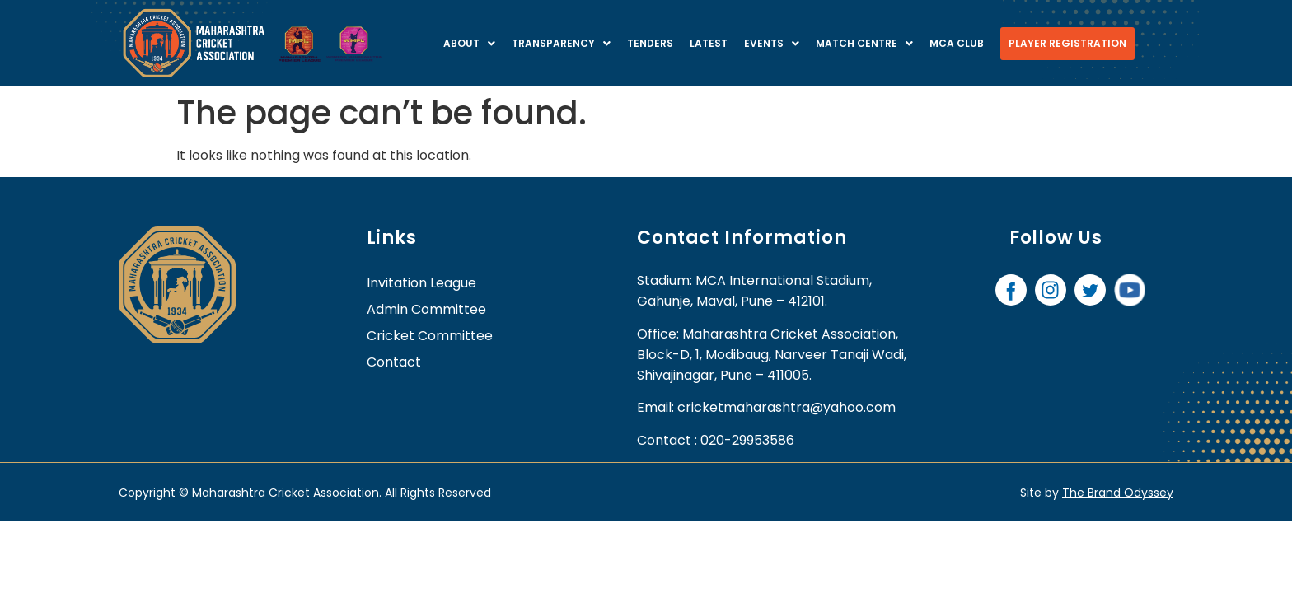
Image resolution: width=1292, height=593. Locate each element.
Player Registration (1067, 43)
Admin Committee (426, 309)
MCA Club (956, 43)
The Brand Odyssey (1117, 492)
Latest (709, 43)
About (469, 43)
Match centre (864, 43)
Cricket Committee (430, 335)
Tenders (650, 43)
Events (771, 43)
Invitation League (421, 282)
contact (394, 362)
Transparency (561, 43)
